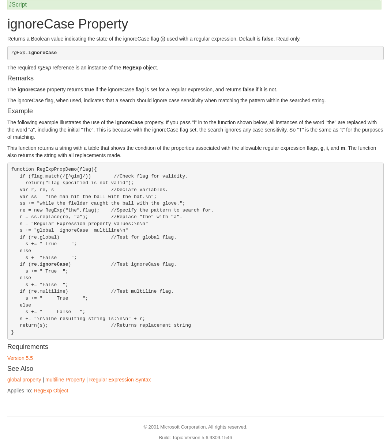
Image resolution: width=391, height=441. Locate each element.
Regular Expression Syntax (120, 380)
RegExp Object (51, 391)
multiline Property (65, 380)
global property (24, 380)
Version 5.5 (20, 358)
